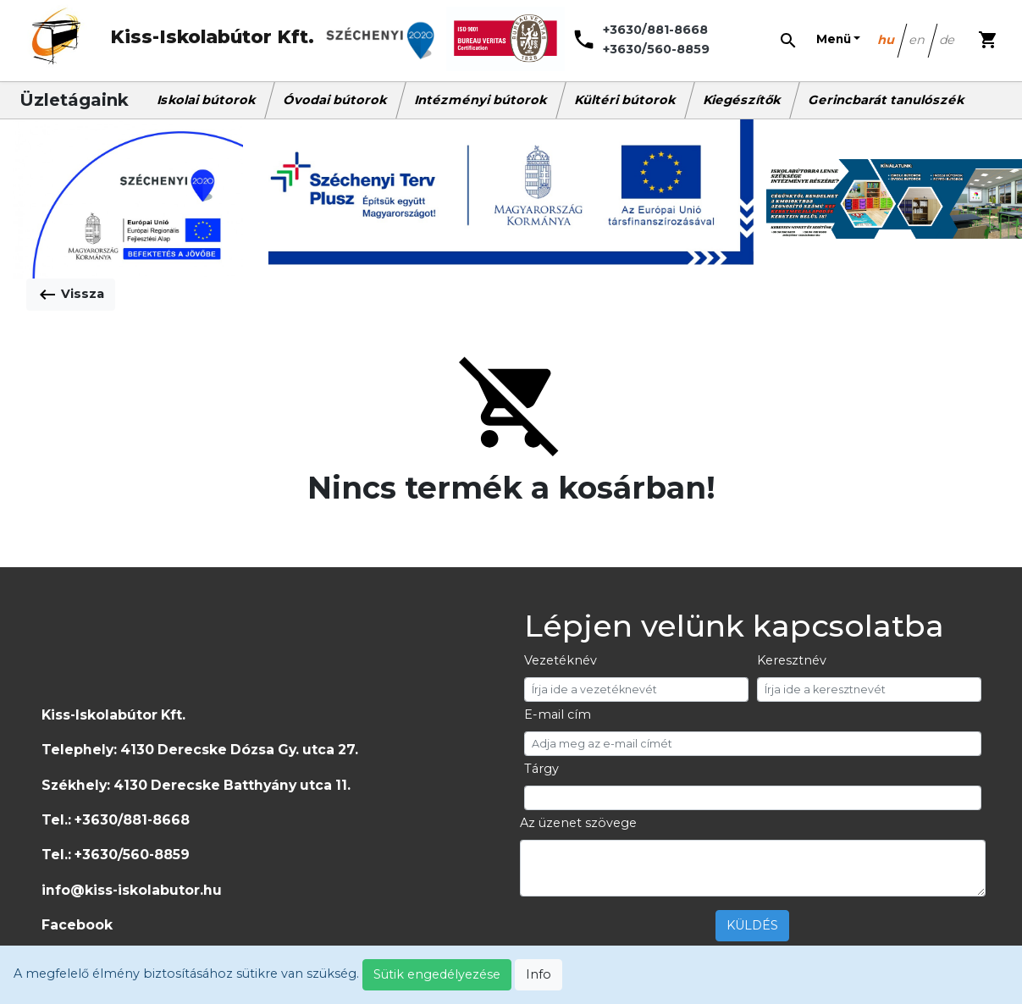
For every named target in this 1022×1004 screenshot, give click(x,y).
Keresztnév (791, 660)
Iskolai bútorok (207, 100)
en (918, 39)
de (948, 39)
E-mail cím (557, 714)
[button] (838, 40)
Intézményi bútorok (481, 100)
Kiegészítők (742, 100)
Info (538, 974)
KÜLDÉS (752, 925)
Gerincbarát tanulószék (887, 100)
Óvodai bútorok (335, 100)
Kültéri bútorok (625, 100)
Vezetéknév (560, 660)
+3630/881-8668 (655, 29)
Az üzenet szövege (578, 822)
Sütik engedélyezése (436, 974)
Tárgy (541, 768)
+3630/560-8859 (656, 49)
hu (887, 39)
